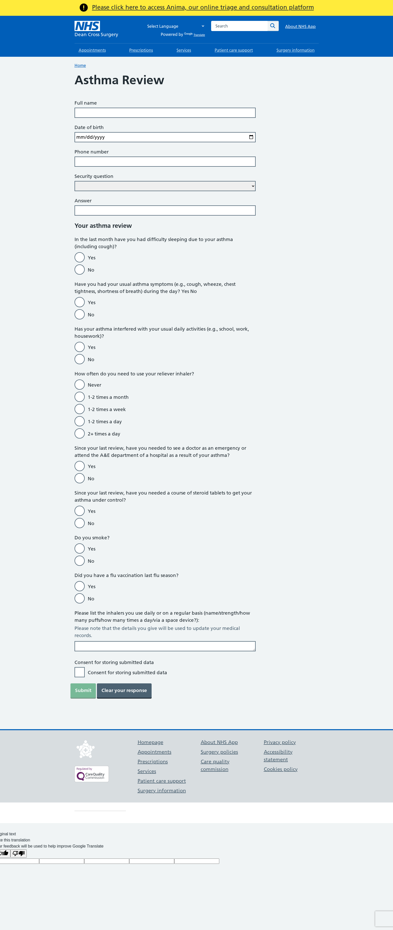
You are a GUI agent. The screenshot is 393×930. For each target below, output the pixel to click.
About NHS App (300, 26)
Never (94, 385)
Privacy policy (280, 742)
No (91, 270)
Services (184, 50)
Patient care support (234, 50)
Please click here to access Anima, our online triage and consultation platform (203, 7)
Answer (83, 201)
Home (80, 65)
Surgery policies (219, 752)
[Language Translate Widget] (174, 26)
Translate (194, 35)
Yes (91, 258)
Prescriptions (141, 50)
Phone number (92, 152)
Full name (86, 103)
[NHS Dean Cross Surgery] (96, 29)
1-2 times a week (107, 409)
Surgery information (295, 50)
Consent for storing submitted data (114, 662)
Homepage (150, 742)
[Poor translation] (18, 853)
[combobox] (239, 26)
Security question (94, 176)
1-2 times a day (105, 422)
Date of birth (89, 127)
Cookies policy (281, 769)
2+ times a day (104, 434)
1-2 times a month (108, 397)
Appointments (92, 50)
